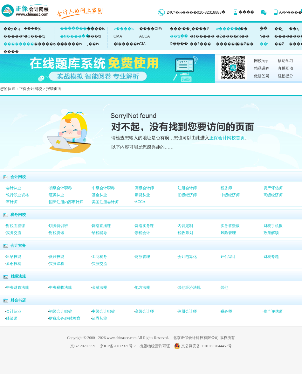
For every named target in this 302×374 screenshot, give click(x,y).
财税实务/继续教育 (64, 318)
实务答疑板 (230, 226)
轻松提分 (285, 76)
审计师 (11, 202)
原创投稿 (13, 263)
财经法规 (18, 276)
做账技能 (56, 256)
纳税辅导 (99, 233)
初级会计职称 (60, 188)
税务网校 (18, 214)
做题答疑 (261, 76)
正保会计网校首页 (227, 137)
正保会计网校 (30, 89)
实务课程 (56, 263)
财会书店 (18, 300)
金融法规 (99, 287)
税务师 (226, 188)
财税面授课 (15, 226)
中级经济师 (230, 195)
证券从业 (56, 195)
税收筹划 (185, 233)
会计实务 (18, 245)
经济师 (11, 318)
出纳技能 (13, 256)
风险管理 (228, 233)
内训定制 (185, 226)
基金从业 (99, 195)
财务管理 (142, 256)
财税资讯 (56, 233)
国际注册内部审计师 (66, 202)
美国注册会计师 (105, 202)
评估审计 (228, 256)
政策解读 (271, 233)
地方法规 (142, 287)
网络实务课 (144, 226)
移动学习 (285, 61)
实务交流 (13, 233)
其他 (224, 287)
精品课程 (261, 68)
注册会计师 (187, 188)
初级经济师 (187, 195)
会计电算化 (187, 256)
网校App (261, 61)
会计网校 (18, 177)
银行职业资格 (17, 195)
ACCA (140, 201)
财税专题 (271, 256)
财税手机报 (273, 226)
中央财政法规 (17, 287)
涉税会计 (142, 233)
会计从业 (13, 188)
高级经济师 (273, 195)
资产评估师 (273, 188)
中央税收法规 (60, 287)
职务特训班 (58, 226)
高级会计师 (144, 188)
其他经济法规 (189, 287)
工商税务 (99, 256)
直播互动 (285, 68)
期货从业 (142, 195)
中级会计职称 (103, 188)
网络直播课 (101, 226)
